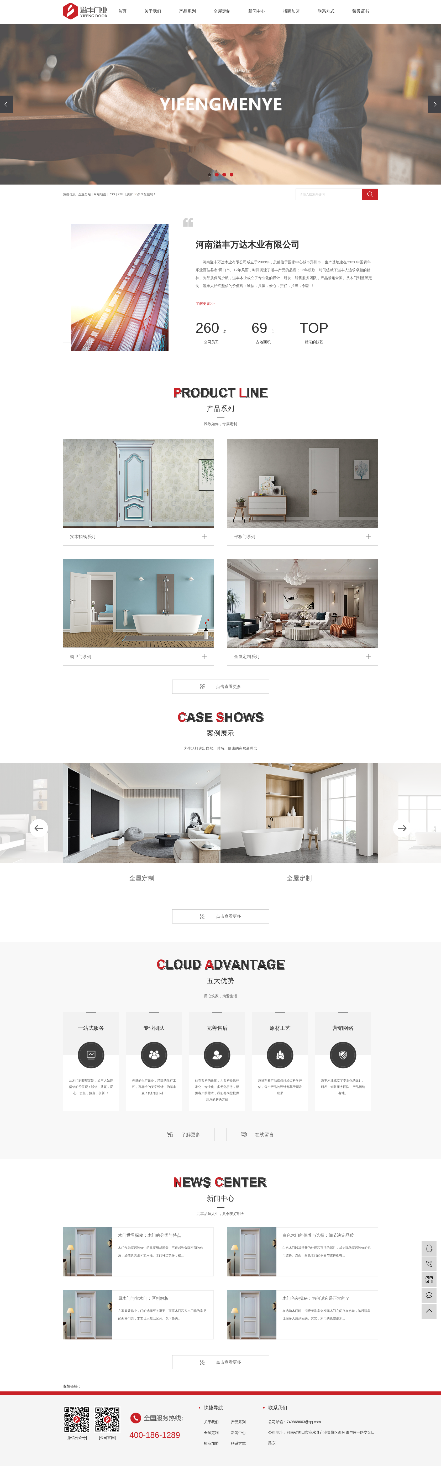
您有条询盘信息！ (141, 194)
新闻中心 (256, 11)
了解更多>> (205, 303)
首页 (122, 11)
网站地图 (99, 194)
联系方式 (326, 11)
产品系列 (187, 11)
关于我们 (152, 11)
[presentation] (6, 104)
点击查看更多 (228, 686)
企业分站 (84, 194)
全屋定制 (222, 11)
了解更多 (190, 1134)
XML (121, 194)
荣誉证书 (360, 11)
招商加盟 (291, 11)
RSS (111, 194)
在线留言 (264, 1134)
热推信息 (69, 194)
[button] (209, 174)
